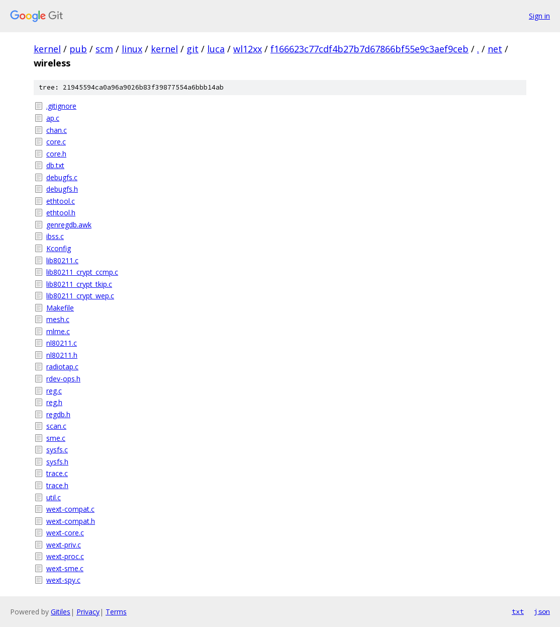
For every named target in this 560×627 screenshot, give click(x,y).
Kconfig (58, 248)
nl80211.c (61, 343)
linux (132, 49)
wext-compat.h (70, 521)
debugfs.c (61, 177)
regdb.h (58, 414)
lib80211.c (62, 260)
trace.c (57, 473)
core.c (56, 141)
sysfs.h (57, 461)
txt (518, 611)
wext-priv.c (63, 545)
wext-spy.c (63, 580)
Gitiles (60, 611)
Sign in (539, 16)
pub (78, 49)
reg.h (54, 402)
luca (216, 49)
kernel (47, 49)
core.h (56, 154)
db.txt (55, 165)
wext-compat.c (70, 509)
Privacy (88, 611)
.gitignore (61, 106)
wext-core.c (65, 532)
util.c (53, 497)
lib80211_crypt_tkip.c (79, 284)
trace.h (57, 485)
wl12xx (247, 49)
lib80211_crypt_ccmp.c (82, 272)
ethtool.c (60, 201)
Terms (116, 611)
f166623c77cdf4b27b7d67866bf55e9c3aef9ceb (369, 49)
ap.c (52, 118)
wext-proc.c (65, 556)
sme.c (55, 438)
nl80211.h (61, 355)
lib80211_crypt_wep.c (80, 295)
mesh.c (57, 319)
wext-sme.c (64, 568)
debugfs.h (62, 189)
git (192, 49)
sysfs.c (57, 449)
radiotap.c (62, 366)
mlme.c (58, 331)
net (495, 49)
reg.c (54, 391)
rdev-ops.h (63, 378)
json (542, 611)
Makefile (60, 307)
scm (104, 49)
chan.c (56, 130)
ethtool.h (60, 212)
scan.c (56, 426)
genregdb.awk (68, 224)
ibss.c (55, 236)
